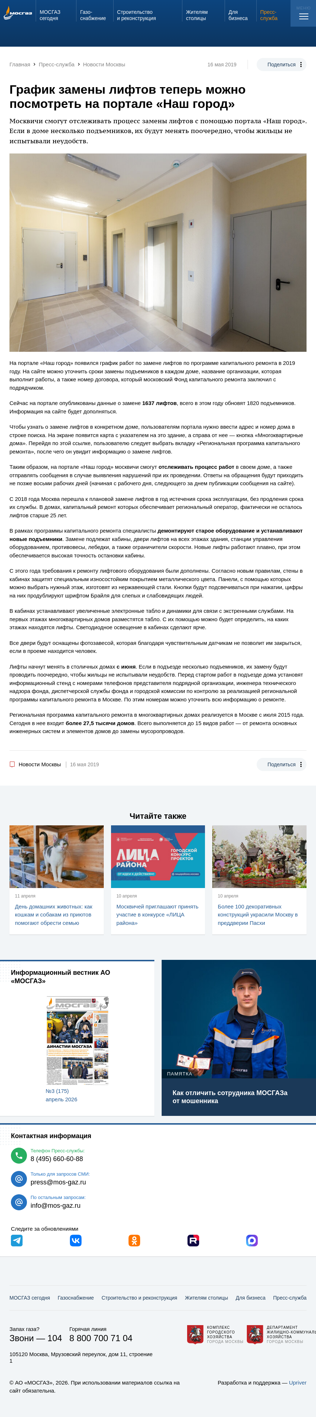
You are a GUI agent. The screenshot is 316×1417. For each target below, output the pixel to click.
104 (54, 1338)
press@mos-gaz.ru (58, 1182)
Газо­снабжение (76, 1298)
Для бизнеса (251, 1298)
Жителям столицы (206, 1298)
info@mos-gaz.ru (55, 1205)
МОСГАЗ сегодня (29, 1298)
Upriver (298, 1382)
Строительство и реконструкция (139, 1298)
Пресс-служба (290, 1298)
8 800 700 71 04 (101, 1338)
